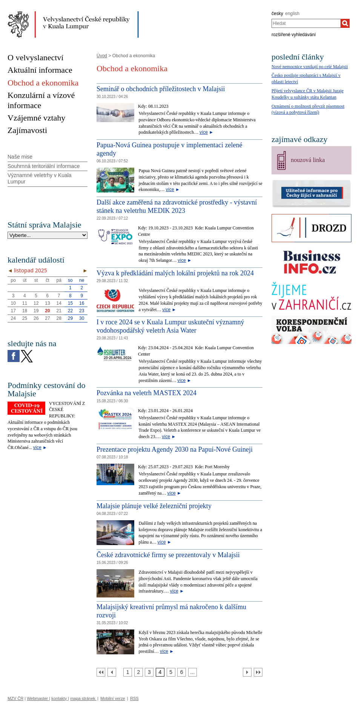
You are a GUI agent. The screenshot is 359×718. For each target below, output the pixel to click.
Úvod (102, 55)
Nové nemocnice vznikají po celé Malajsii (310, 66)
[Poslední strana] (258, 672)
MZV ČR (15, 698)
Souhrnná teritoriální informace (44, 166)
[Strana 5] (171, 672)
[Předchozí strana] (111, 672)
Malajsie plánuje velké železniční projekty (154, 506)
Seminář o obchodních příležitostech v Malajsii (161, 89)
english (292, 13)
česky (277, 13)
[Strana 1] (127, 672)
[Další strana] (247, 672)
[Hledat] (345, 23)
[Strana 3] (149, 672)
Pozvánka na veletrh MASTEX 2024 (146, 393)
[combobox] (306, 23)
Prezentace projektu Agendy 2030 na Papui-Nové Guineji (175, 449)
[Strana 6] (181, 672)
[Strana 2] (138, 672)
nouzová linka (308, 160)
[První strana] (101, 672)
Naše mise (20, 157)
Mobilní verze (112, 698)
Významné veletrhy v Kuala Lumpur (40, 178)
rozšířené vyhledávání (294, 34)
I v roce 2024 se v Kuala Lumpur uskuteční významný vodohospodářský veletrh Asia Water (170, 326)
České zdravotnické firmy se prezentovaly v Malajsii (168, 555)
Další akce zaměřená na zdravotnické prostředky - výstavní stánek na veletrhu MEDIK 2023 (177, 206)
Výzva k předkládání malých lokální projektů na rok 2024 (175, 273)
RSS (134, 698)
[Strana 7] (192, 672)
